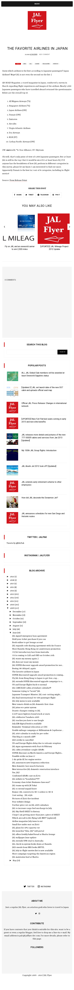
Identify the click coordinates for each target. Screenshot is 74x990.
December (17, 618)
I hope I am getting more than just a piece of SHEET (36, 821)
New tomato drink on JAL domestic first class (32, 711)
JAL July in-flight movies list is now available (32, 857)
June (15, 639)
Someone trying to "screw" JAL (26, 698)
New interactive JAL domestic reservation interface (35, 776)
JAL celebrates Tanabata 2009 (25, 724)
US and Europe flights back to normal (29, 691)
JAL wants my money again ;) (25, 665)
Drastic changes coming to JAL (26, 717)
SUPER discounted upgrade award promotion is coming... (38, 681)
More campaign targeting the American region (33, 860)
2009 (12, 615)
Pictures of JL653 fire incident (25, 805)
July (15, 636)
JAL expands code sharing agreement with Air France (36, 652)
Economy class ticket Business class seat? (31, 789)
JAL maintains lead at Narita (25, 864)
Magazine (46, 69)
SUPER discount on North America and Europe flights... (37, 759)
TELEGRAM (43, 200)
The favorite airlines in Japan (25, 678)
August (16, 632)
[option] (19, 239)
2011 (12, 608)
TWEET (29, 200)
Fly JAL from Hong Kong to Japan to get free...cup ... (35, 685)
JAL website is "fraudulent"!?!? (26, 785)
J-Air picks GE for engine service (26, 766)
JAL (31, 69)
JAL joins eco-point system (24, 714)
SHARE (18, 200)
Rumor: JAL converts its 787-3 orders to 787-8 (32, 798)
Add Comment (44, 60)
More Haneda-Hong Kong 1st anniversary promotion (36, 655)
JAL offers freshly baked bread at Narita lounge (33, 841)
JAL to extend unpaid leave (24, 795)
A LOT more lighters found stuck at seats (31, 720)
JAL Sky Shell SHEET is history (26, 818)
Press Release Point (18, 186)
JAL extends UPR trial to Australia (27, 847)
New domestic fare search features (28, 773)
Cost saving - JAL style (22, 802)
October (16, 625)
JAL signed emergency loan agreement (29, 642)
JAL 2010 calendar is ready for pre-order (30, 740)
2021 (12, 583)
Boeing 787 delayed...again (24, 675)
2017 (12, 590)
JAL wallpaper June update (24, 844)
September (18, 629)
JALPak (27, 60)
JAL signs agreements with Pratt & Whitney (32, 753)
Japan (37, 69)
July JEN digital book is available (27, 730)
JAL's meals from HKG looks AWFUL (28, 854)
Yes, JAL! (16, 779)
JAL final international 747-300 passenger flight (34, 704)
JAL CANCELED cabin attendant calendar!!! (31, 694)
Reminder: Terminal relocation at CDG (29, 733)
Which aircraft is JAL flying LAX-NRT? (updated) (34, 825)
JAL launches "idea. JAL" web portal (28, 837)
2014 (12, 597)
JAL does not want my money (25, 668)
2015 (12, 594)
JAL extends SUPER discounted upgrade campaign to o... (37, 688)
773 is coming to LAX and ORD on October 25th (33, 662)
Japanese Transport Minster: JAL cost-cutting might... (36, 701)
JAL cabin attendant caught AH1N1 (28, 756)
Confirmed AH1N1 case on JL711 (26, 782)
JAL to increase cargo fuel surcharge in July (32, 815)
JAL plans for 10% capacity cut (26, 834)
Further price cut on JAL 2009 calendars (30, 812)
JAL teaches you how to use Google (28, 727)
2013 (12, 601)
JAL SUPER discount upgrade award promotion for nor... (37, 672)
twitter (29, 893)
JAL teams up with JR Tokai (24, 792)
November (17, 622)
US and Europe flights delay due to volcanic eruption (36, 750)
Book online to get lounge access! (27, 649)
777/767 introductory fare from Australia (30, 659)
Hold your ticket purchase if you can (29, 646)
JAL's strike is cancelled (22, 746)
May (15, 867)
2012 (12, 604)
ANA (24, 69)
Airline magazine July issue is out (27, 828)
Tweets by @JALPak (15, 550)
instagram (44, 893)
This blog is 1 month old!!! (23, 743)
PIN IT (56, 200)
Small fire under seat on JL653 (25, 831)
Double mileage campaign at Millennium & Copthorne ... (37, 737)
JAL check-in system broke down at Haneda (32, 851)
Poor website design (21, 808)
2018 (12, 587)
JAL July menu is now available (26, 707)
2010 (12, 611)
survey (55, 69)
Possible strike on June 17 (23, 763)
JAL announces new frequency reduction (30, 769)
